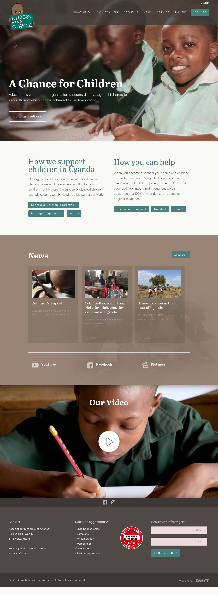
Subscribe (164, 561)
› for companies (84, 546)
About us (131, 12)
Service (163, 12)
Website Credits (18, 561)
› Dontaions (82, 541)
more (74, 214)
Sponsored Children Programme (53, 205)
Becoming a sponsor (131, 209)
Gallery (180, 12)
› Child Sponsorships (87, 536)
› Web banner (83, 551)
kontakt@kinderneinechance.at (27, 556)
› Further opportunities (88, 561)
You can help (108, 12)
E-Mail (199, 549)
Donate (200, 12)
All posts (179, 259)
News (148, 12)
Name (199, 538)
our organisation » (28, 116)
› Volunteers (82, 556)
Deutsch (205, 3)
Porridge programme (45, 214)
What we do (83, 12)
